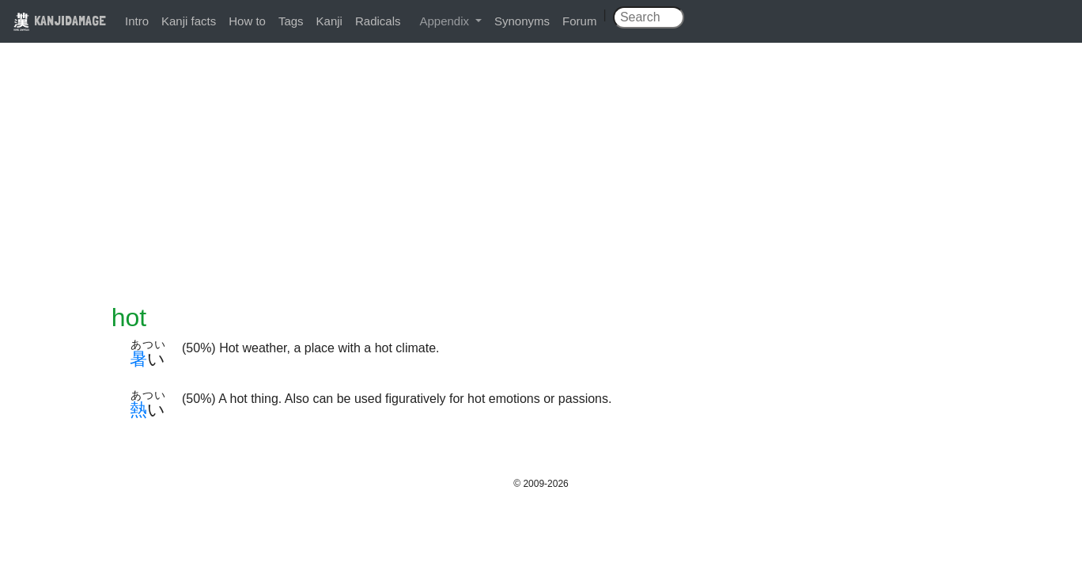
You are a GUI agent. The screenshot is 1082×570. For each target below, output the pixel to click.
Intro (137, 21)
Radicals (378, 21)
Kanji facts (188, 21)
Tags (291, 21)
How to (247, 21)
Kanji (329, 21)
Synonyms (522, 21)
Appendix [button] (445, 21)
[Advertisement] (541, 183)
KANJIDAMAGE (59, 20)
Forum (579, 21)
